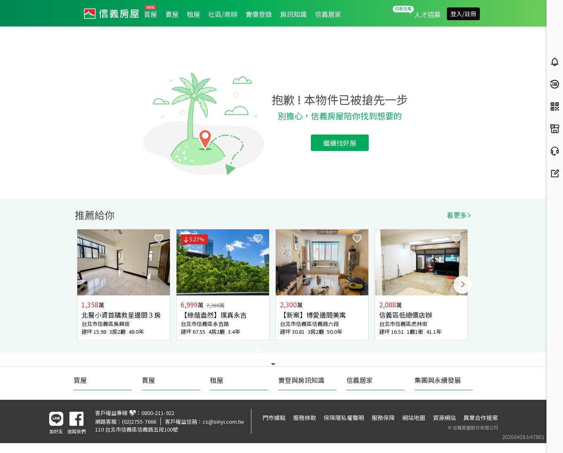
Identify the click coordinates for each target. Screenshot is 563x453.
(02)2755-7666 (139, 421)
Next (462, 285)
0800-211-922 (157, 413)
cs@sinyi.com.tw (223, 421)
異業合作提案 (480, 417)
